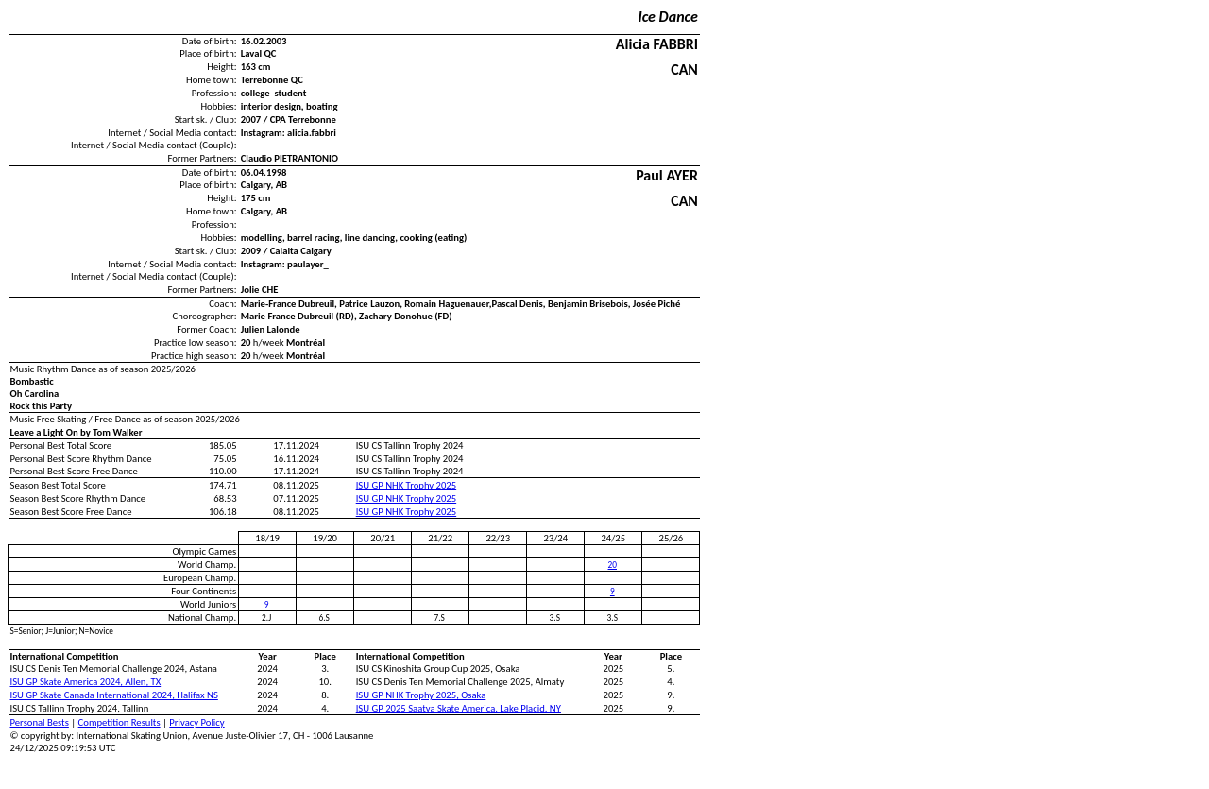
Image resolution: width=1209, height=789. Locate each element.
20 (612, 565)
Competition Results (119, 722)
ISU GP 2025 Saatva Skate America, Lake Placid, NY (458, 708)
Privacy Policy (196, 722)
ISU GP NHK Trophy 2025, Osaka (421, 695)
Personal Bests (39, 722)
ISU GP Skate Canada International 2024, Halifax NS (114, 695)
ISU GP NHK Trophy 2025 (406, 485)
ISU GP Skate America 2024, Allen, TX (86, 682)
